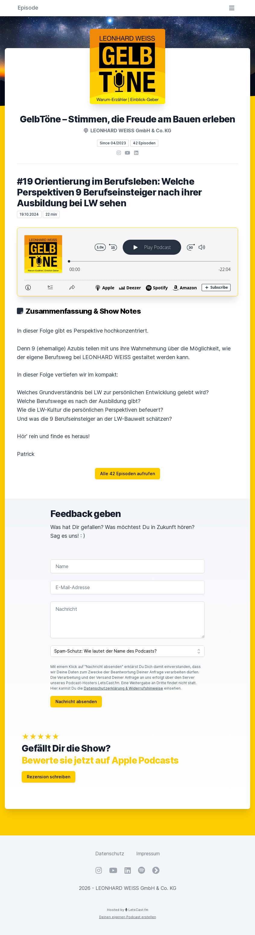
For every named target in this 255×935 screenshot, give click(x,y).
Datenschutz (109, 853)
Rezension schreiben (48, 776)
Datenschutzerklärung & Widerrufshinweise (123, 688)
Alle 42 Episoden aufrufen (127, 473)
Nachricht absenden (76, 701)
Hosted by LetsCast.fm (127, 910)
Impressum (148, 853)
